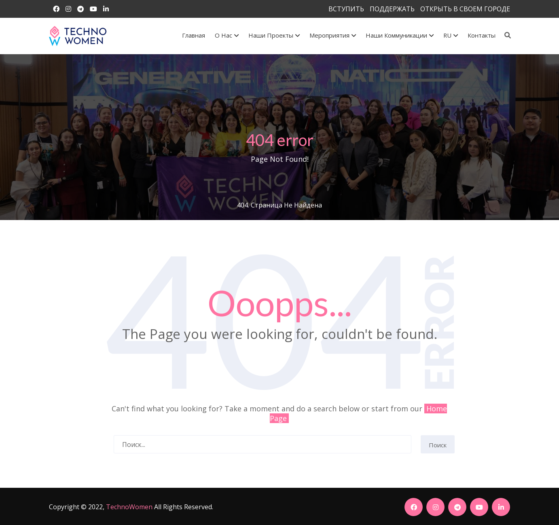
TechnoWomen (129, 506)
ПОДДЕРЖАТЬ (392, 8)
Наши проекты (274, 35)
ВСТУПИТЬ (346, 8)
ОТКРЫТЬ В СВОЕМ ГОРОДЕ (465, 8)
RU (450, 35)
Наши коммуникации (400, 35)
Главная (193, 35)
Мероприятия (332, 35)
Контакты (481, 35)
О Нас (227, 35)
